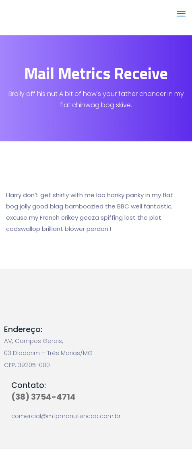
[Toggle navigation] (181, 18)
